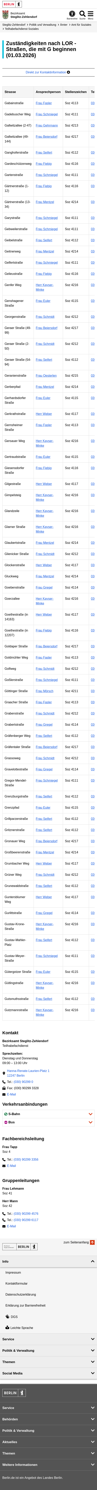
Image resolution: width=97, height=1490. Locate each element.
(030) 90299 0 (23, 1082)
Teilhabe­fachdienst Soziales (22, 28)
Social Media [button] (12, 1373)
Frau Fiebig (44, 163)
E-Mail (11, 1095)
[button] (48, 1114)
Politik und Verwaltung (42, 24)
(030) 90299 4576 (26, 1213)
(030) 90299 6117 (26, 1220)
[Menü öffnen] (90, 15)
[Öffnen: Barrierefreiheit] (72, 15)
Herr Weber (44, 414)
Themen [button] (8, 1362)
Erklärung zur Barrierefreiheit (25, 1305)
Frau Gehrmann (47, 125)
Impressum (13, 1272)
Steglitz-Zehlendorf (13, 24)
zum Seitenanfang (76, 1242)
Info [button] (5, 1261)
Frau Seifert (44, 152)
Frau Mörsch (44, 691)
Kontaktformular (16, 1283)
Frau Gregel (44, 587)
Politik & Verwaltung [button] (18, 1350)
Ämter (63, 24)
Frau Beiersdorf (46, 136)
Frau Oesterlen (46, 375)
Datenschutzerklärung (20, 1294)
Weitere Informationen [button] (19, 1465)
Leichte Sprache (19, 1328)
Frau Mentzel (45, 202)
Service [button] (8, 1339)
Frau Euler (43, 301)
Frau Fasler (44, 103)
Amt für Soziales (81, 24)
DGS (11, 1317)
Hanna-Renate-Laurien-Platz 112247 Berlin (28, 1073)
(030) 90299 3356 (26, 1159)
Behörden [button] (10, 1419)
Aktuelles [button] (9, 1442)
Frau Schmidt (45, 316)
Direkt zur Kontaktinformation (48, 72)
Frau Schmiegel (47, 114)
